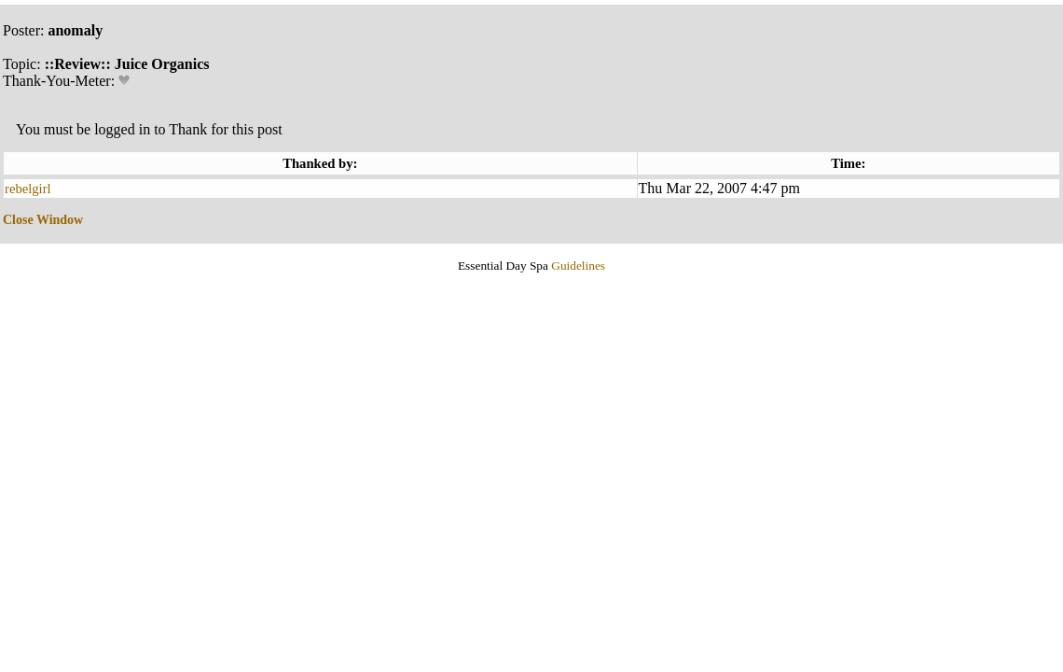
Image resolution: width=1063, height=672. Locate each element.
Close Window (43, 220)
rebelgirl (28, 188)
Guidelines (578, 266)
